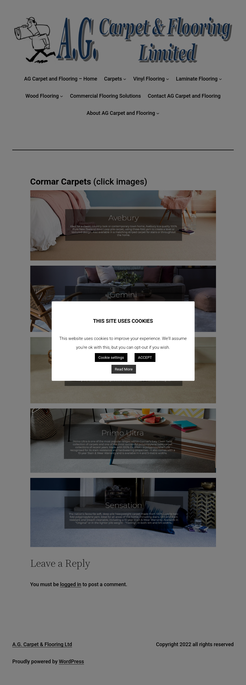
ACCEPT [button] (145, 357)
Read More (124, 369)
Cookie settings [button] (111, 357)
